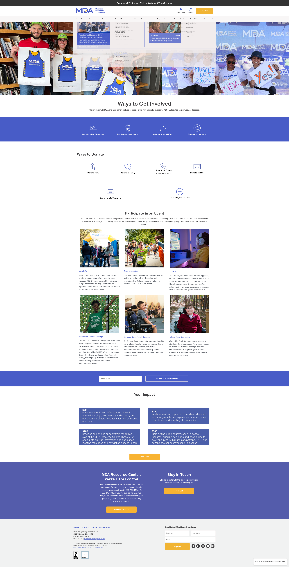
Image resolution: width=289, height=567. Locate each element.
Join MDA (193, 19)
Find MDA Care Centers (167, 379)
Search (191, 10)
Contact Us (104, 527)
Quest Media (209, 19)
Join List (179, 491)
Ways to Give (162, 19)
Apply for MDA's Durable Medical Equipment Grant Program (144, 3)
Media (76, 527)
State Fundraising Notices (96, 547)
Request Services (121, 510)
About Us (79, 19)
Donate (204, 11)
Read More (144, 457)
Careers (85, 527)
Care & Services (121, 19)
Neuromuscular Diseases (99, 19)
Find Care (181, 10)
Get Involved (179, 19)
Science (142, 19)
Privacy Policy (77, 547)
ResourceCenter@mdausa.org (94, 539)
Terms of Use (85, 547)
